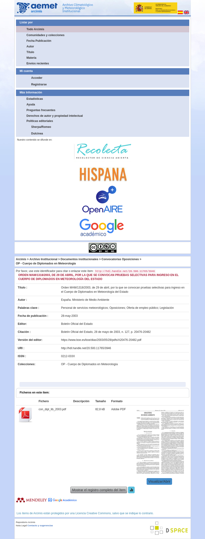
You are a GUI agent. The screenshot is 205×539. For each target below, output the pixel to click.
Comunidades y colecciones (45, 35)
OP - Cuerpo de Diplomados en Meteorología (46, 263)
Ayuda (31, 104)
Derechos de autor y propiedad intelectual (55, 115)
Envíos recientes (38, 63)
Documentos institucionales (79, 259)
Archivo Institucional (43, 259)
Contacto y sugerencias (40, 525)
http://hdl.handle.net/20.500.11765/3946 (86, 348)
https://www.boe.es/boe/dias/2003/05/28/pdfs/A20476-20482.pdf (101, 340)
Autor (30, 46)
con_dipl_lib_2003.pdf (52, 409)
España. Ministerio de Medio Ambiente (85, 299)
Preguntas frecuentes (41, 110)
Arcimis (21, 259)
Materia (31, 57)
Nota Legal (21, 525)
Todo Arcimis (35, 29)
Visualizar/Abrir (159, 481)
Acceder (36, 77)
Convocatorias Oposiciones (120, 259)
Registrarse (39, 84)
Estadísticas (35, 98)
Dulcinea (37, 133)
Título (30, 52)
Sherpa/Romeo (41, 127)
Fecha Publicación (39, 40)
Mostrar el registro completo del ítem (98, 490)
